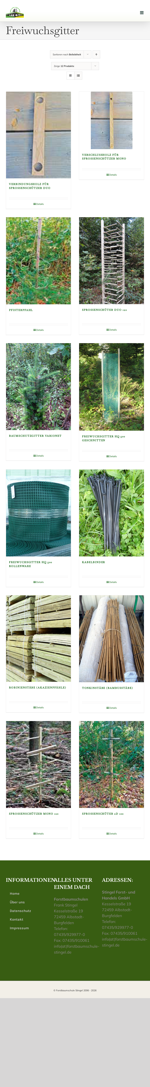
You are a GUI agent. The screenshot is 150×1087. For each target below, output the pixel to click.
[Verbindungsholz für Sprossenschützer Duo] (38, 135)
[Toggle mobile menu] (142, 13)
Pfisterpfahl (21, 310)
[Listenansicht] (78, 75)
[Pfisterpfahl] (38, 260)
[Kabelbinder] (111, 513)
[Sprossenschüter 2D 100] (111, 764)
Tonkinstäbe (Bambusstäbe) (107, 688)
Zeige (64, 66)
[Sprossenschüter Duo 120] (111, 260)
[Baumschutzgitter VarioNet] (38, 386)
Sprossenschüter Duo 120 (104, 310)
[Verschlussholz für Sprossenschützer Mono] (111, 120)
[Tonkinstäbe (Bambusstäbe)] (111, 638)
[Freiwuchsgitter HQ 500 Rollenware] (38, 513)
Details (40, 203)
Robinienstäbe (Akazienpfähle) (37, 687)
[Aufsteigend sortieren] (96, 54)
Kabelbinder (93, 562)
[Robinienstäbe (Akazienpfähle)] (38, 638)
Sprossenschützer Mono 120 (34, 813)
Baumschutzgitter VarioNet (35, 436)
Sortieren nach (67, 54)
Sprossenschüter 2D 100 (103, 813)
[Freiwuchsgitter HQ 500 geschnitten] (111, 387)
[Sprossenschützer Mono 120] (38, 764)
